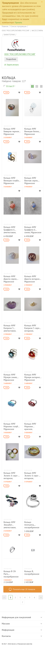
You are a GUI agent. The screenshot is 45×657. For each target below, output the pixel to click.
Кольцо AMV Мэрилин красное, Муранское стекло (30, 426)
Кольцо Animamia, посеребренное (31, 525)
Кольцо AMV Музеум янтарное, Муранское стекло (32, 377)
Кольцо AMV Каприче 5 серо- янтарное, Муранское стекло (32, 328)
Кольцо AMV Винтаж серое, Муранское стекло (31, 180)
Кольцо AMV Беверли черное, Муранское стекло (11, 131)
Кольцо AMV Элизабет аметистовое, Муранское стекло (10, 525)
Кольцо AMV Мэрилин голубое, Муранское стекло (12, 426)
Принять (18, 22)
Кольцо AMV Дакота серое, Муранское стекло (10, 279)
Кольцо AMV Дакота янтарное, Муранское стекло (32, 279)
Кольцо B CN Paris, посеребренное (11, 574)
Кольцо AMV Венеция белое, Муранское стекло (31, 131)
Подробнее (11, 59)
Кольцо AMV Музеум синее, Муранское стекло (10, 377)
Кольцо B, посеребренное (31, 572)
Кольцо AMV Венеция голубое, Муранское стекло (12, 180)
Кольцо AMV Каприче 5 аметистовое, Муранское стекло (10, 328)
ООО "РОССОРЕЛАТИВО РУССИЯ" (19, 54)
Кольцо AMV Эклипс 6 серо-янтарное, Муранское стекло (11, 476)
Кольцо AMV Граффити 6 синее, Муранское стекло (32, 230)
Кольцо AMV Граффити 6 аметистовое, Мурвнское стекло (10, 230)
